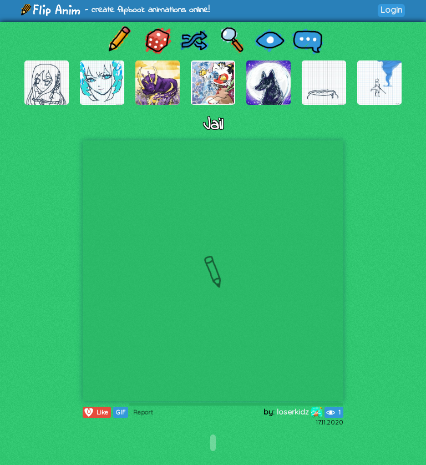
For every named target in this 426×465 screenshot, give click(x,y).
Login (391, 9)
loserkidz (299, 412)
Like (95, 412)
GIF (120, 412)
